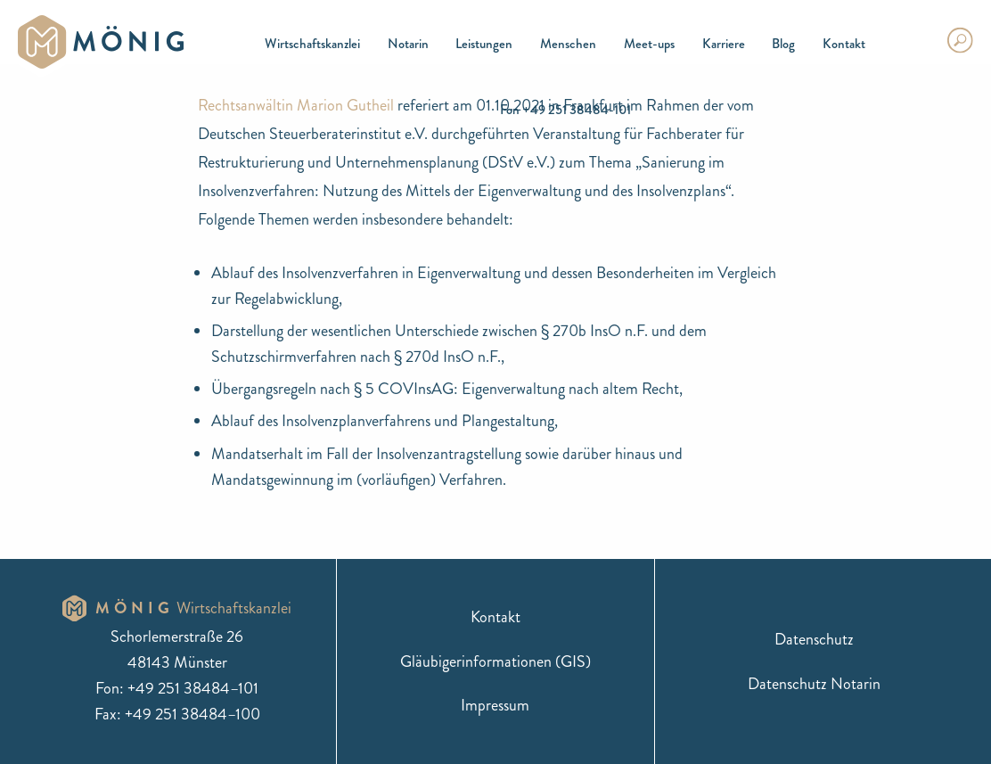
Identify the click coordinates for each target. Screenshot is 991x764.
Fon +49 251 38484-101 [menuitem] (565, 109)
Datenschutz (814, 639)
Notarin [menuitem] (408, 43)
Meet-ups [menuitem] (649, 43)
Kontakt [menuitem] (844, 43)
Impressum (495, 705)
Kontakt (495, 616)
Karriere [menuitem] (723, 43)
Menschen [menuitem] (568, 43)
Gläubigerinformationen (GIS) (495, 661)
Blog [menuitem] (783, 43)
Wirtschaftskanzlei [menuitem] (312, 43)
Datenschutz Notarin (814, 683)
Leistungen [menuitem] (483, 43)
